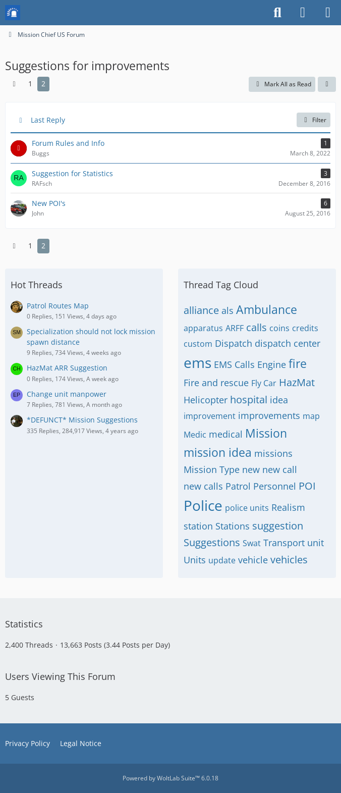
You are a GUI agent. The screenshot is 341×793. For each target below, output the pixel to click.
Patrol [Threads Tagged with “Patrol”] (238, 486)
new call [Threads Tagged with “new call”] (279, 469)
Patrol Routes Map (58, 305)
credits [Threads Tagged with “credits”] (305, 328)
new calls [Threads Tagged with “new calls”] (203, 486)
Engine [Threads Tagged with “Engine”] (271, 364)
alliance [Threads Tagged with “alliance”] (201, 310)
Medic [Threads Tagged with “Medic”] (195, 434)
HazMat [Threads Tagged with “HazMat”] (297, 382)
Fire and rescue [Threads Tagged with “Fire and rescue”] (216, 383)
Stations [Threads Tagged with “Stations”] (232, 526)
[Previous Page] (14, 84)
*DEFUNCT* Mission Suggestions (82, 420)
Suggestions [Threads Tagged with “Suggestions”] (212, 542)
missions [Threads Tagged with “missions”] (273, 453)
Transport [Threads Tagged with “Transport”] (284, 543)
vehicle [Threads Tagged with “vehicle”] (253, 560)
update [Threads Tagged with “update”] (222, 560)
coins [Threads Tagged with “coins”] (279, 328)
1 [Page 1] (30, 83)
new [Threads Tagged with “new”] (251, 469)
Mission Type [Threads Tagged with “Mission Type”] (212, 469)
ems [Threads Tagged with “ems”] (197, 362)
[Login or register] (303, 12)
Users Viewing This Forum (60, 676)
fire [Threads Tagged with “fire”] (298, 363)
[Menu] (328, 13)
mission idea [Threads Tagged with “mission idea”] (218, 452)
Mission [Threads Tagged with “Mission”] (266, 433)
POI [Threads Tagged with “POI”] (307, 486)
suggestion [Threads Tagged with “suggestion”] (277, 526)
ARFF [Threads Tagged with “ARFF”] (234, 328)
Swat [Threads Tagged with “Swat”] (252, 543)
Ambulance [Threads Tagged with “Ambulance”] (266, 309)
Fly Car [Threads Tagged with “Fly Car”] (263, 383)
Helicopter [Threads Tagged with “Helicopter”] (206, 400)
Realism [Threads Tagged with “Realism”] (288, 507)
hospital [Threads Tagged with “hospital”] (248, 399)
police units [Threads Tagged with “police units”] (247, 507)
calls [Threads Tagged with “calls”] (256, 327)
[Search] (277, 13)
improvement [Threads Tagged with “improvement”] (210, 415)
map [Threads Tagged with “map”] (311, 415)
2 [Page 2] (43, 83)
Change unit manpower (66, 394)
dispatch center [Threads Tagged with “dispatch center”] (287, 343)
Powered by (170, 778)
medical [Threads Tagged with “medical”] (226, 434)
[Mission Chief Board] (12, 13)
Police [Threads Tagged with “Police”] (203, 505)
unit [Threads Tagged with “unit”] (315, 543)
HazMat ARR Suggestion (67, 368)
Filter (313, 120)
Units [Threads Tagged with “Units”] (195, 560)
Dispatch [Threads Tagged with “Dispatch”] (233, 343)
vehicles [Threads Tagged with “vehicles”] (289, 559)
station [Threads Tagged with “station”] (198, 526)
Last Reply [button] (48, 120)
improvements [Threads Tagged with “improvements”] (269, 415)
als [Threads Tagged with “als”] (227, 310)
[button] (327, 84)
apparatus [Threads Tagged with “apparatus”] (203, 328)
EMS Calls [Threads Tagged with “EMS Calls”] (234, 364)
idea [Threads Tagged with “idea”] (279, 400)
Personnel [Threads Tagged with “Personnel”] (274, 486)
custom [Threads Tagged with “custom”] (198, 343)
